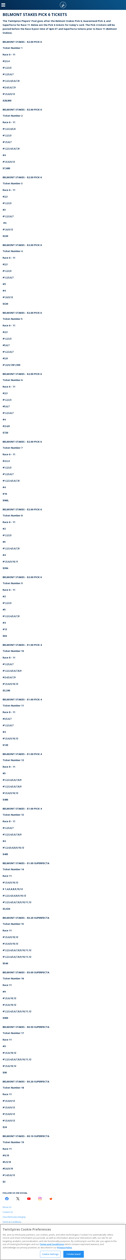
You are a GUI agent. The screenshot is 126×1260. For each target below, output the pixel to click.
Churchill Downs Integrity (14, 1217)
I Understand (74, 1254)
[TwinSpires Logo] (63, 5)
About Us (7, 1207)
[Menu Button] (3, 5)
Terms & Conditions (12, 1222)
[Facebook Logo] (7, 1198)
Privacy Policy (64, 1247)
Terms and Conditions (52, 1244)
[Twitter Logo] (18, 1198)
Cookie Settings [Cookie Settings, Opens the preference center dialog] (50, 1254)
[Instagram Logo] (40, 1198)
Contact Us (8, 1212)
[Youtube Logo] (29, 1198)
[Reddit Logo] (50, 1198)
